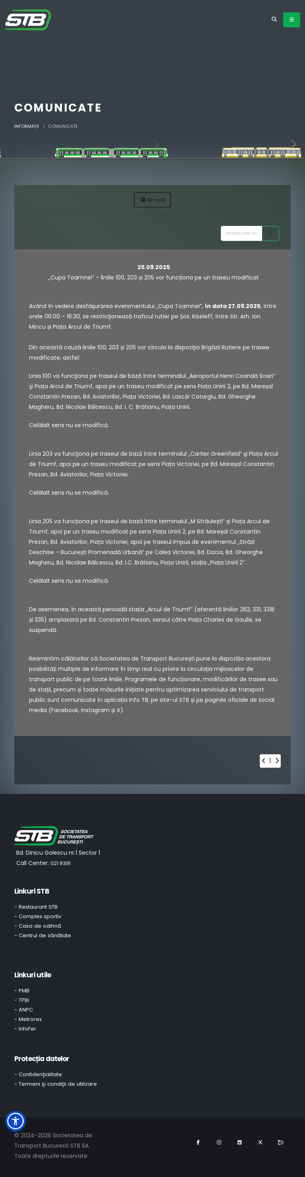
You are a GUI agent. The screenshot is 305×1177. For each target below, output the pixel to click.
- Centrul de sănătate (42, 935)
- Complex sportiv (37, 916)
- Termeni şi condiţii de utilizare (55, 1084)
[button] (15, 1121)
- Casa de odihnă (37, 926)
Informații (26, 126)
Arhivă (153, 199)
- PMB (21, 990)
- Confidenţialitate (38, 1074)
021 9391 (60, 863)
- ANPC (23, 1009)
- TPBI (21, 1000)
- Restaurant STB (36, 907)
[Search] (270, 233)
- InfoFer (25, 1029)
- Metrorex (28, 1019)
